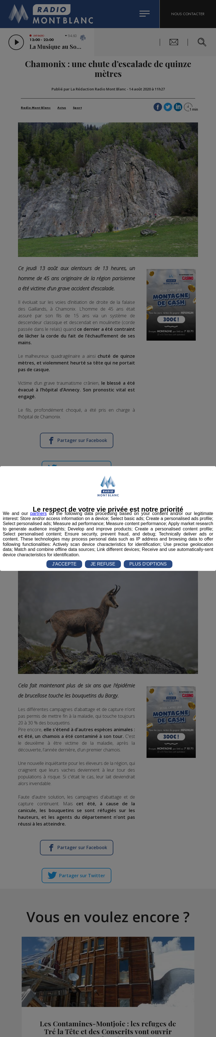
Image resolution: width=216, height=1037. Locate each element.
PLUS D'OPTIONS (148, 564)
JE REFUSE (103, 564)
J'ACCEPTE (64, 564)
